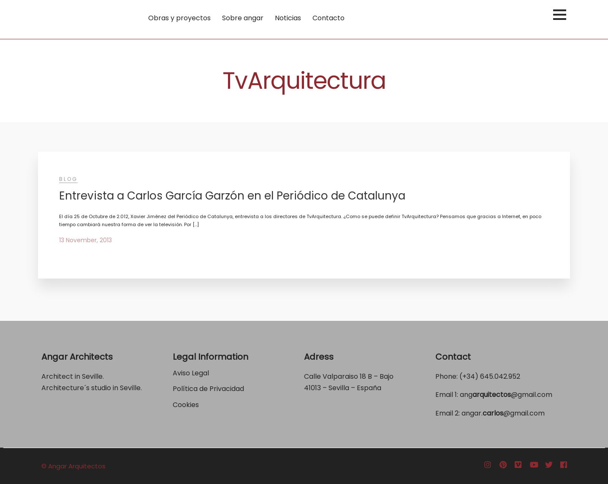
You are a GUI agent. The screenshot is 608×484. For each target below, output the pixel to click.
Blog (68, 179)
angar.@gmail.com (503, 413)
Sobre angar (242, 18)
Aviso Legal (191, 373)
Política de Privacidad (209, 389)
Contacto (328, 18)
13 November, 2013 (85, 240)
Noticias (288, 18)
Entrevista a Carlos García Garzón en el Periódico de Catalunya (232, 195)
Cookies (186, 405)
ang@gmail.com (506, 394)
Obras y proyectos (179, 18)
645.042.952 (500, 376)
